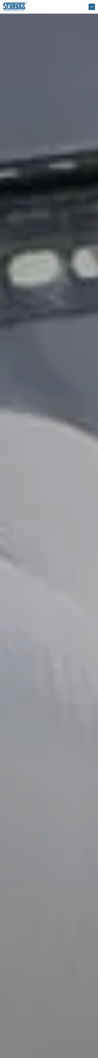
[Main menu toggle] (92, 6)
